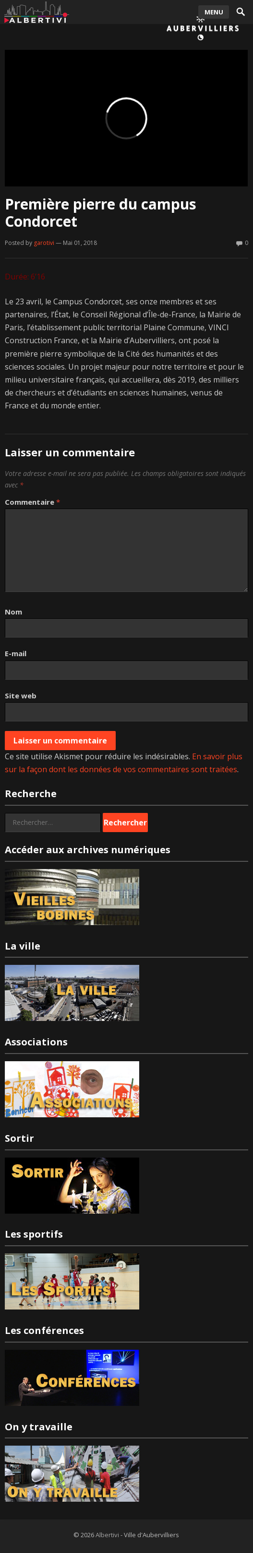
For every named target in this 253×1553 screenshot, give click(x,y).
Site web (20, 695)
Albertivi (107, 1534)
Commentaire (32, 502)
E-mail (15, 653)
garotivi (44, 243)
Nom (13, 611)
